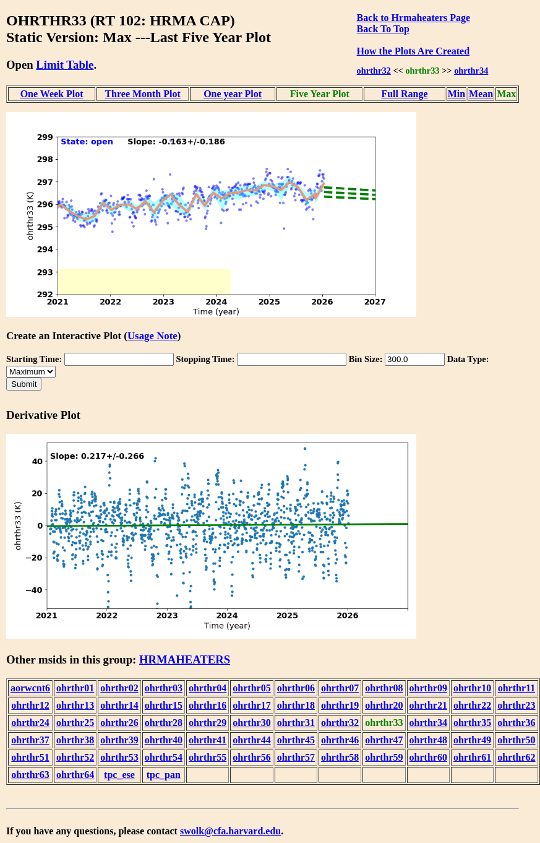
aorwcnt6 (30, 688)
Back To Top (383, 29)
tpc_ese (119, 774)
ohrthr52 (75, 757)
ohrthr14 (119, 705)
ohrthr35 (472, 722)
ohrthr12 (30, 705)
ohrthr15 (163, 705)
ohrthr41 (207, 740)
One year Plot (233, 94)
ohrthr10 (472, 688)
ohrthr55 (207, 757)
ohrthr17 (251, 705)
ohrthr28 (163, 722)
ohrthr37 (30, 740)
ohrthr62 (516, 757)
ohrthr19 (340, 705)
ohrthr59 (384, 757)
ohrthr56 (251, 757)
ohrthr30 (251, 722)
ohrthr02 (119, 688)
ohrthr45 (296, 740)
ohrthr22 (472, 705)
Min (456, 94)
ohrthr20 (384, 705)
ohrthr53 (119, 757)
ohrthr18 (296, 705)
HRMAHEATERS (184, 659)
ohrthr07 (340, 688)
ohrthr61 (472, 757)
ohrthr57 (296, 757)
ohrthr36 (516, 722)
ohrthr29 (207, 722)
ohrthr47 (384, 740)
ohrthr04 (207, 688)
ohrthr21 (428, 705)
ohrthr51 (30, 757)
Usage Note (152, 336)
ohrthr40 (163, 740)
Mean (481, 94)
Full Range (404, 94)
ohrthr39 (119, 740)
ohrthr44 (251, 740)
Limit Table (64, 64)
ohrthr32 (374, 71)
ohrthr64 (75, 774)
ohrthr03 (163, 688)
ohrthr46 (340, 740)
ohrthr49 (472, 740)
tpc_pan (164, 774)
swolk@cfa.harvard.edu (230, 831)
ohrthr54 (163, 757)
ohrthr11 (516, 688)
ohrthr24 (30, 722)
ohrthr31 (296, 722)
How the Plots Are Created (413, 51)
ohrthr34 (471, 71)
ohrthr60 (428, 757)
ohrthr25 (75, 722)
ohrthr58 (340, 757)
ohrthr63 (30, 774)
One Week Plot (52, 94)
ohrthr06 (296, 688)
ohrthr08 (384, 688)
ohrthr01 (75, 688)
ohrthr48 (428, 740)
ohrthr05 (251, 688)
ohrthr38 (75, 740)
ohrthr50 (516, 740)
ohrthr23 (516, 705)
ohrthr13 (75, 705)
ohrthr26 (119, 722)
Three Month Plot (142, 94)
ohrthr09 (428, 688)
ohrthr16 (207, 705)
